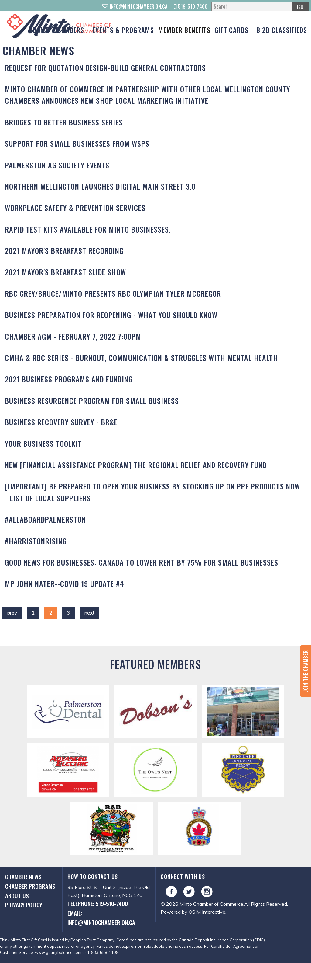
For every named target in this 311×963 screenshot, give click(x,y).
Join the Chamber (305, 671)
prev (12, 613)
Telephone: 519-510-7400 (97, 903)
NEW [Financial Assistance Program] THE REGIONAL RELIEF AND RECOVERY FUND (136, 464)
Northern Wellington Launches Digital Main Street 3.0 (100, 186)
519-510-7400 (190, 6)
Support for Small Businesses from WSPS (77, 143)
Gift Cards (231, 30)
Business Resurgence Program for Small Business (92, 400)
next (89, 613)
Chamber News (23, 876)
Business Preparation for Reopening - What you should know (111, 314)
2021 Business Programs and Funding (69, 378)
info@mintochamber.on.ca (134, 6)
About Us (17, 895)
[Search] (260, 6)
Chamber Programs (30, 886)
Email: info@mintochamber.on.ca (101, 918)
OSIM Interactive (207, 912)
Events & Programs (123, 30)
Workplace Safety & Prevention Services (75, 207)
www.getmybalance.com (58, 952)
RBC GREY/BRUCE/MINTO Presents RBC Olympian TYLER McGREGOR (113, 293)
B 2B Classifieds (281, 30)
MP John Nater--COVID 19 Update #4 (64, 583)
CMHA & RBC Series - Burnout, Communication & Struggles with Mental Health (141, 357)
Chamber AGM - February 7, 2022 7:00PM (73, 336)
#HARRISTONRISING (36, 540)
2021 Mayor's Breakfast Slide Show (65, 271)
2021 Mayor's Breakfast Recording (64, 250)
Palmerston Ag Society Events (57, 164)
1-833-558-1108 (102, 952)
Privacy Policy (23, 904)
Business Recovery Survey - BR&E (61, 421)
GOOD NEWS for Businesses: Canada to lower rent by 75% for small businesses (141, 562)
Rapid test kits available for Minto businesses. (88, 229)
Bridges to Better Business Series (64, 122)
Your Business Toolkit (43, 443)
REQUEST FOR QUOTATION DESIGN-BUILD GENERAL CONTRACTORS (105, 67)
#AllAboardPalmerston (45, 519)
